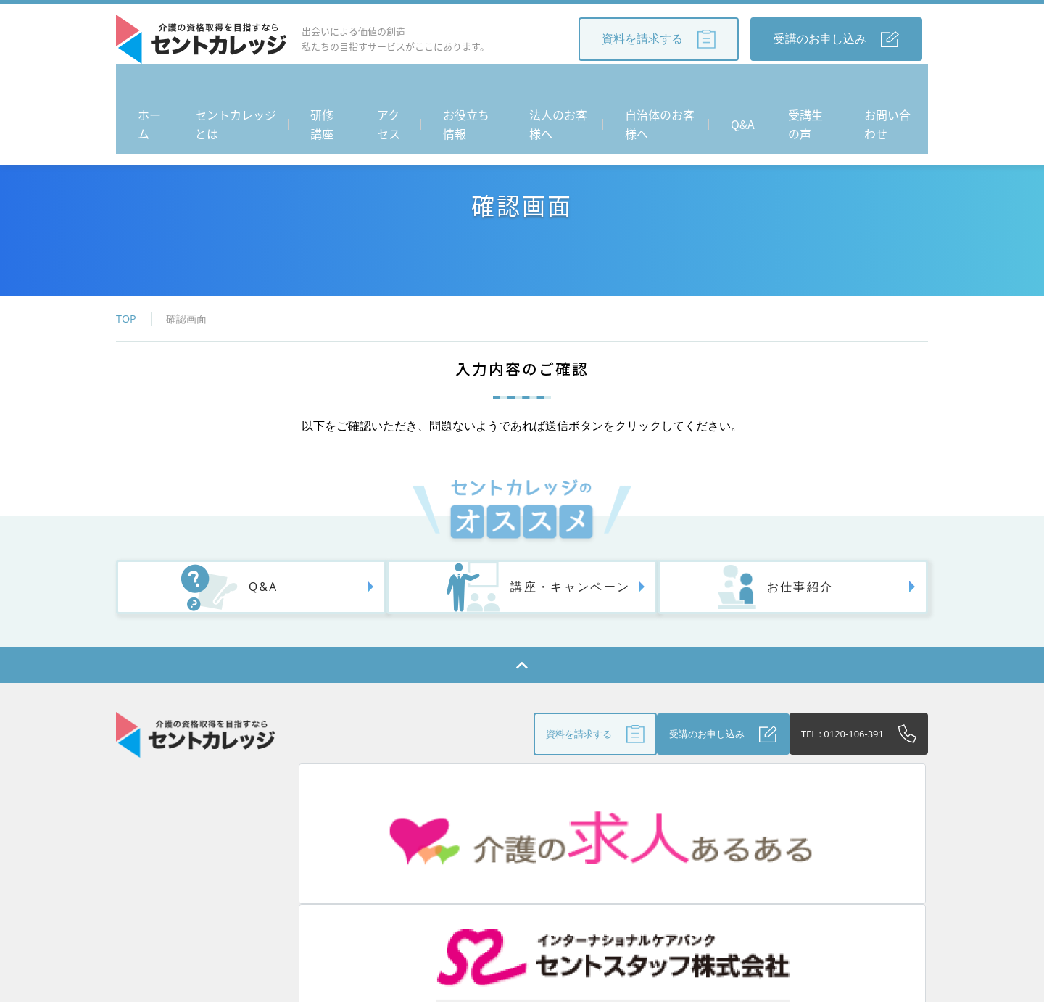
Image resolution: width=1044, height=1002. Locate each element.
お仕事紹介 (740, 596)
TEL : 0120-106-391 (833, 744)
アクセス (389, 87)
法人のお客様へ (559, 87)
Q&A (743, 87)
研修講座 (323, 87)
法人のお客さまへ (538, 883)
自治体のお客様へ (665, 87)
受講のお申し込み (836, 38)
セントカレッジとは (229, 87)
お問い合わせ (886, 87)
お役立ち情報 (465, 87)
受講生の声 (803, 87)
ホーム (140, 87)
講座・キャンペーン (520, 596)
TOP (126, 319)
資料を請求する (659, 39)
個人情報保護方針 (779, 883)
